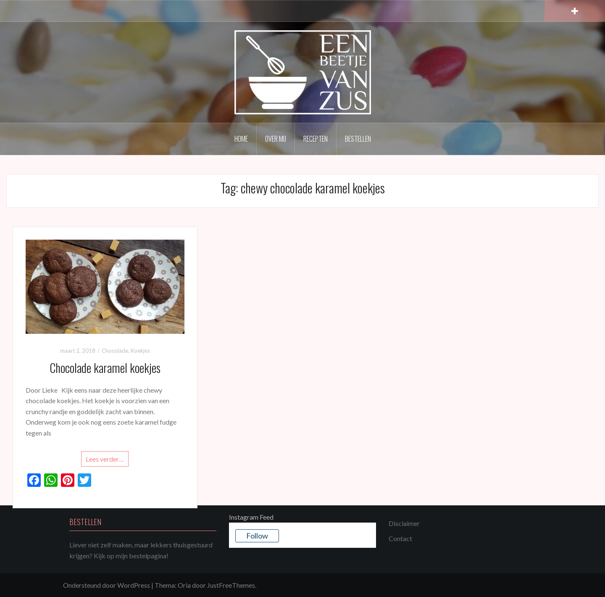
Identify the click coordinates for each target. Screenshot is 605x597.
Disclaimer (404, 523)
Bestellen (358, 139)
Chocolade (115, 350)
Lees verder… (105, 459)
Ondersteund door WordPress (106, 585)
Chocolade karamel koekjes (105, 367)
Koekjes (140, 350)
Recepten (315, 139)
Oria (184, 585)
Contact (400, 538)
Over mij (275, 139)
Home (241, 139)
